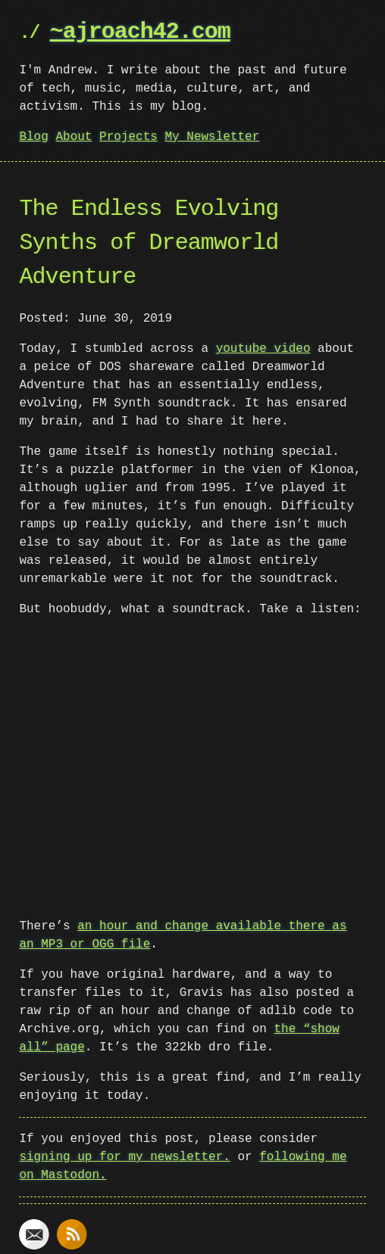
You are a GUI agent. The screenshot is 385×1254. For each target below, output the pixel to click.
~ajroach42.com (140, 32)
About (73, 137)
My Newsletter (211, 137)
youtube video (263, 349)
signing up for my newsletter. (124, 1157)
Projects (128, 137)
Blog (33, 137)
